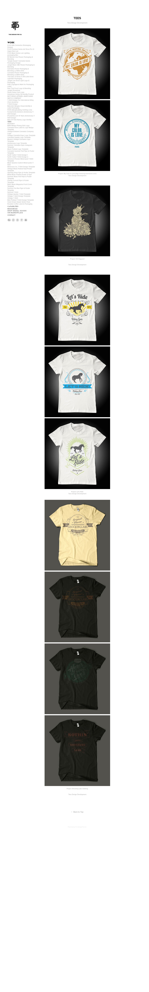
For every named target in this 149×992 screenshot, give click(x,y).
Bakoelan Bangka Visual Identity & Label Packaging (19, 107)
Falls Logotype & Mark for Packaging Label (20, 85)
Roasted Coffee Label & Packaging (19, 204)
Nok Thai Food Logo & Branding (19, 88)
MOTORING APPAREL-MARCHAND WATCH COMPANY (20, 97)
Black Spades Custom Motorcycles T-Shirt (20, 164)
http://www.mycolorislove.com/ (86, 173)
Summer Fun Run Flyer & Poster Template (18, 189)
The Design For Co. (81, 827)
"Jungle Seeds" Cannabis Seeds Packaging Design (18, 62)
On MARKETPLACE (15, 213)
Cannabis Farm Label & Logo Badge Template (20, 128)
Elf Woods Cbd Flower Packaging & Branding (20, 58)
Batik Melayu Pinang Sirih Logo (18, 125)
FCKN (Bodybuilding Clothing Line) (19, 110)
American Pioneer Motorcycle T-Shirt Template (20, 160)
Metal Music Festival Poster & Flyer (19, 174)
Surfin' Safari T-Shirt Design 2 (17, 157)
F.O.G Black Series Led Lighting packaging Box (18, 54)
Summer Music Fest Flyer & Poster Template (19, 177)
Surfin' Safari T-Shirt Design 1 (17, 155)
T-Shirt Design (12, 104)
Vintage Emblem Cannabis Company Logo (20, 132)
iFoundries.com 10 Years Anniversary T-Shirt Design (21, 117)
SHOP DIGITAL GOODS (16, 211)
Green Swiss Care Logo (15, 92)
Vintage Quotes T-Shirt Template (18, 194)
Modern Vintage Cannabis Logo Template (18, 140)
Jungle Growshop (13, 90)
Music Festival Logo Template (17, 149)
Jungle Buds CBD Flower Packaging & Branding (21, 66)
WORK (10, 42)
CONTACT (11, 215)
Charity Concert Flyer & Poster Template (18, 181)
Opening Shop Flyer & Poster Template (21, 172)
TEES (9, 121)
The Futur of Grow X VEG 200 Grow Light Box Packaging (20, 77)
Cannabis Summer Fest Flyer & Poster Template (20, 152)
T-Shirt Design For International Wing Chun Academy (20, 101)
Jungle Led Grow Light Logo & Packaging (18, 81)
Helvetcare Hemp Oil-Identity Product (20, 94)
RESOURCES (12, 209)
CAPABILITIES (12, 206)
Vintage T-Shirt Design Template (18, 196)
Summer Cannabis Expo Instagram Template (19, 146)
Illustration (11, 123)
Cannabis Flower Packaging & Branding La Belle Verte (18, 70)
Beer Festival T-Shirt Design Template (20, 200)
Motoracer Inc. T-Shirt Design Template (21, 167)
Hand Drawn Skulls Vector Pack (18, 202)
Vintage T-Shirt (12, 198)
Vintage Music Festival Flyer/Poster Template (19, 169)
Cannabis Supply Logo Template (19, 137)
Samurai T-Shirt (12, 192)
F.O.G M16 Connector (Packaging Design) (19, 46)
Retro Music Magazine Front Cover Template (19, 185)
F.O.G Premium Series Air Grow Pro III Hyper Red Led (20, 50)
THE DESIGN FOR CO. (15, 34)
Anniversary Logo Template (17, 143)
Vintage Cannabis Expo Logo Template (21, 135)
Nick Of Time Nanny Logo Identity (19, 120)
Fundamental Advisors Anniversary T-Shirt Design (20, 113)
